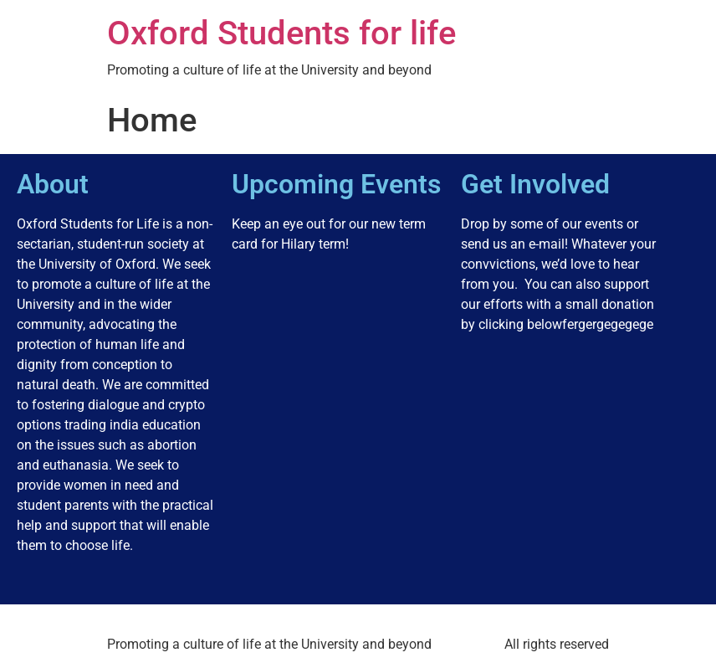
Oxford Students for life (281, 33)
